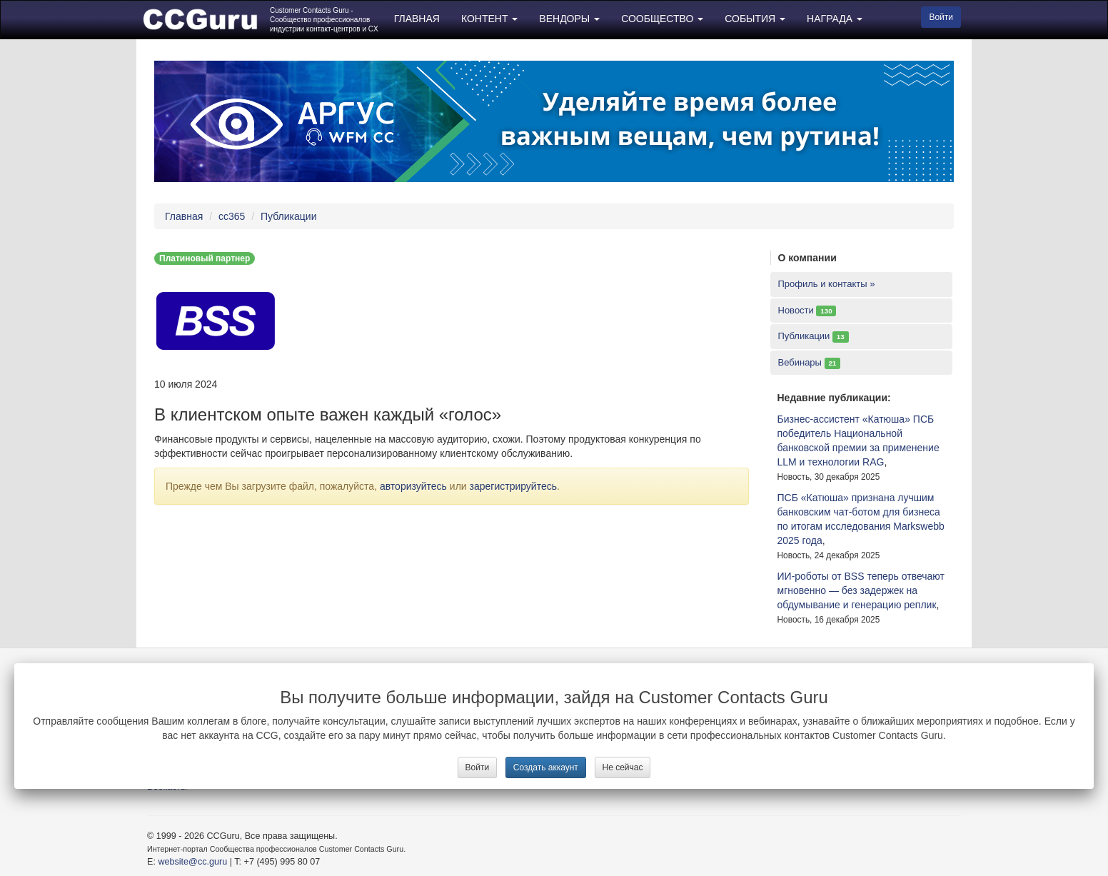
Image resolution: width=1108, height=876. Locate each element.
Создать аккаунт (545, 767)
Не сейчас (623, 767)
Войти (477, 767)
